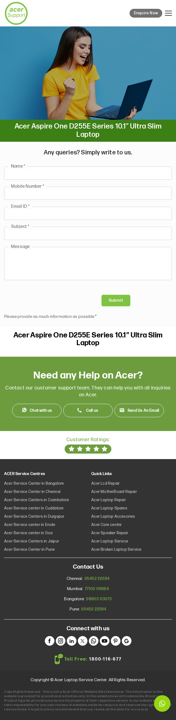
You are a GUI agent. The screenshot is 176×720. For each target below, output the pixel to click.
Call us (92, 410)
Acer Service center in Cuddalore (34, 508)
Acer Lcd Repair (105, 483)
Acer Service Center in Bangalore (34, 483)
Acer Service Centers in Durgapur (34, 516)
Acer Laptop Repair (108, 500)
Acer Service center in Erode (30, 524)
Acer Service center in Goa (28, 533)
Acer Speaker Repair (109, 533)
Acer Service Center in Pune (29, 549)
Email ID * (20, 206)
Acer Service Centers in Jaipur (31, 541)
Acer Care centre (106, 524)
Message (20, 246)
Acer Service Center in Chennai (32, 491)
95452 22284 (96, 578)
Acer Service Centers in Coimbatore (36, 500)
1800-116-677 (105, 659)
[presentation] (46, 300)
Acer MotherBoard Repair (114, 491)
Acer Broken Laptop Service (116, 549)
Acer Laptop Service (109, 541)
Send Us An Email (143, 410)
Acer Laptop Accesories (113, 516)
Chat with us (41, 410)
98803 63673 (99, 599)
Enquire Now (146, 13)
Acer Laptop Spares (109, 508)
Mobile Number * (27, 186)
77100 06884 (97, 589)
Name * (18, 166)
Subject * (20, 226)
